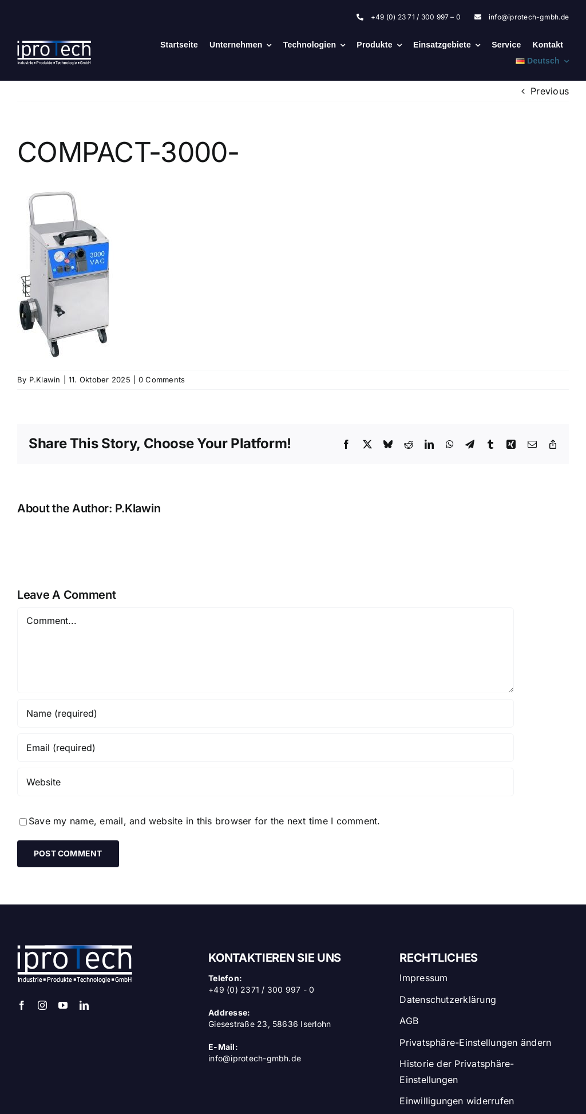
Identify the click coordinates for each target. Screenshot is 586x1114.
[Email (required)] (265, 747)
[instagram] (42, 1005)
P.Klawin (45, 379)
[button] (484, 1040)
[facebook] (21, 1005)
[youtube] (63, 1005)
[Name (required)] (265, 713)
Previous (549, 91)
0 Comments (161, 379)
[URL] (265, 782)
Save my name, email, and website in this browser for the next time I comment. (204, 821)
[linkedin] (84, 1005)
